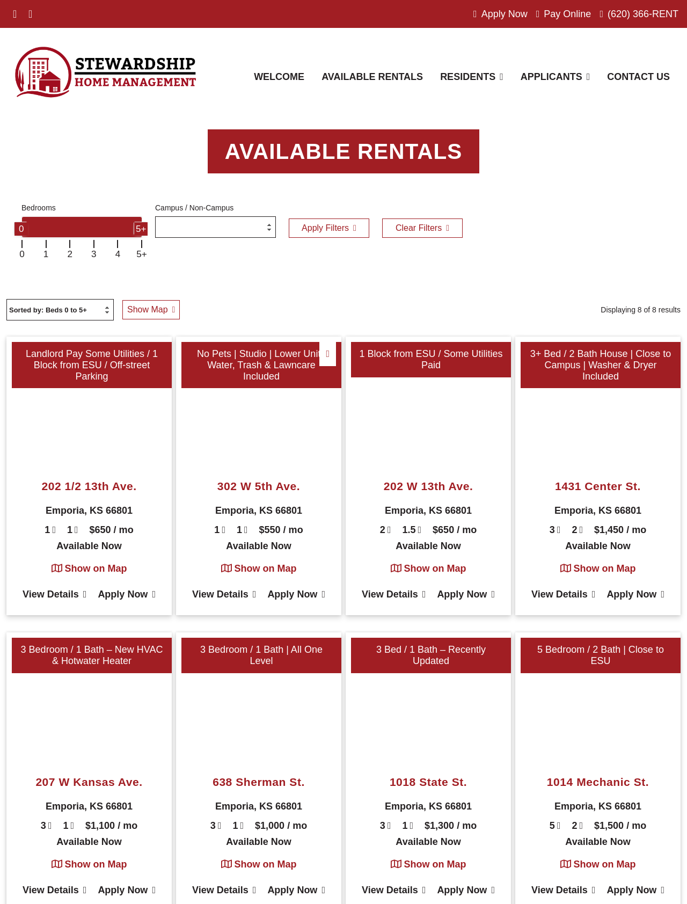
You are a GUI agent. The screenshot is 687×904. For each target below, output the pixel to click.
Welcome (279, 76)
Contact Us (638, 76)
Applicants (555, 76)
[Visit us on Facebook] (15, 14)
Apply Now (500, 14)
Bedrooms (38, 207)
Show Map (151, 309)
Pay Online (563, 14)
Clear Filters (422, 227)
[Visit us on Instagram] (30, 14)
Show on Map (89, 568)
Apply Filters (329, 227)
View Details (54, 594)
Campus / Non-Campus (194, 207)
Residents (471, 76)
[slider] (20, 228)
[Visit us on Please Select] (44, 14)
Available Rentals (372, 76)
